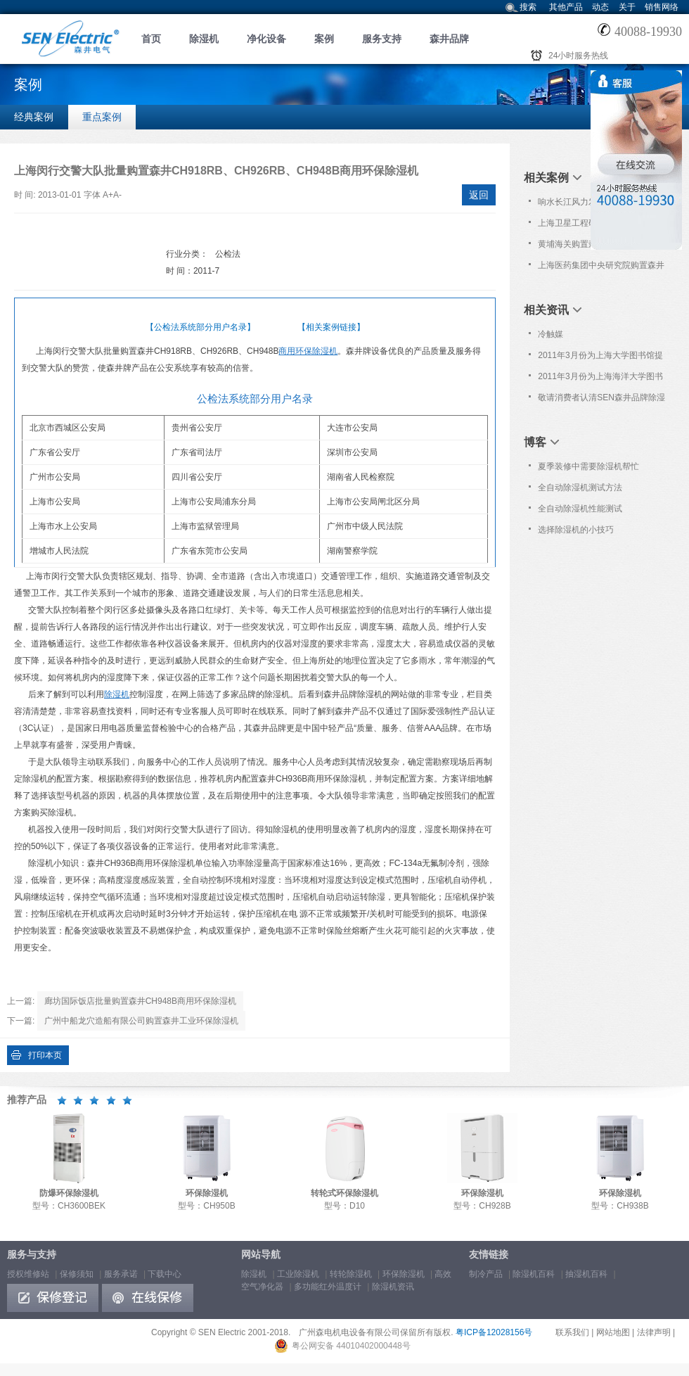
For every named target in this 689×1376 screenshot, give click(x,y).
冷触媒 (550, 334)
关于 (627, 7)
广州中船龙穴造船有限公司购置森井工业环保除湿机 (141, 1021)
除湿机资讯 (393, 1287)
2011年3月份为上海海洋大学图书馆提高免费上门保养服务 (600, 379)
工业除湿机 (298, 1274)
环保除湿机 (403, 1274)
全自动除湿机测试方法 (580, 487)
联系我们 (572, 1332)
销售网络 (661, 7)
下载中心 (164, 1274)
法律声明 (654, 1332)
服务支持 (381, 38)
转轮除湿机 (351, 1274)
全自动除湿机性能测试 (580, 509)
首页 (151, 38)
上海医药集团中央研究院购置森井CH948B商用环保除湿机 (601, 268)
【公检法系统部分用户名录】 (200, 327)
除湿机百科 (534, 1274)
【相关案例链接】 (331, 327)
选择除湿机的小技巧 (576, 530)
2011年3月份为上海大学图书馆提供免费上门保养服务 (600, 358)
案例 (324, 38)
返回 (479, 194)
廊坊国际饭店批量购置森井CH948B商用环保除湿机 (140, 1001)
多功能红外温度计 (327, 1287)
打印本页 (45, 1055)
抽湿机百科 (586, 1274)
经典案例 (33, 116)
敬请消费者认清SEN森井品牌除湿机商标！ (601, 400)
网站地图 (613, 1332)
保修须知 (77, 1274)
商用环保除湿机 (307, 351)
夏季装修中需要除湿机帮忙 (588, 466)
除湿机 (204, 38)
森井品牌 (449, 38)
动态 (600, 7)
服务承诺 (121, 1274)
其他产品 (566, 7)
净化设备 (266, 38)
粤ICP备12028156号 (494, 1332)
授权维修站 (28, 1274)
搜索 (528, 7)
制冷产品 (486, 1274)
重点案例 (102, 116)
